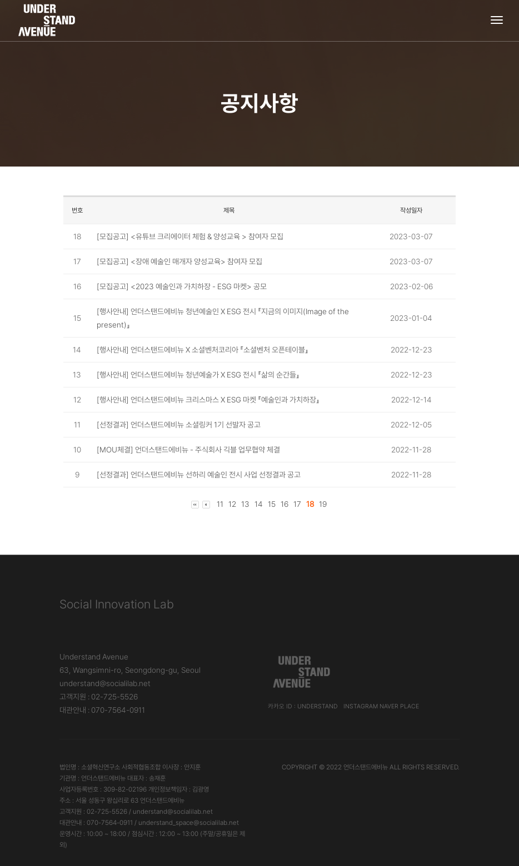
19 (323, 504)
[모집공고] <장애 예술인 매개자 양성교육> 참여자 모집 (179, 261)
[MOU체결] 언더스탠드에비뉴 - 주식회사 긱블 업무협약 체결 (188, 449)
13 (245, 504)
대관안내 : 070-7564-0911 (102, 710)
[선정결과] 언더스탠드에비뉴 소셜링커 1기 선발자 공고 (179, 424)
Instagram (360, 706)
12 (232, 504)
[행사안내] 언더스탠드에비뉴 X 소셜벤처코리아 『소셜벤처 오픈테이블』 (202, 349)
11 (220, 504)
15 (272, 504)
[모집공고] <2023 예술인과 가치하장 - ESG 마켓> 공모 (182, 286)
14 (258, 504)
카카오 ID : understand (303, 706)
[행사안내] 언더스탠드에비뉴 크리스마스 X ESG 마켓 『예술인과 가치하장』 (208, 399)
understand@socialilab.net (105, 683)
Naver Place (399, 706)
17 (297, 504)
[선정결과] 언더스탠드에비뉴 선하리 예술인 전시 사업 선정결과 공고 (199, 474)
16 (284, 504)
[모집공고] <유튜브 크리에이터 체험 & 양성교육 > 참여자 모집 (190, 236)
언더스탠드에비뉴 (365, 767)
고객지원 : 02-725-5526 (98, 696)
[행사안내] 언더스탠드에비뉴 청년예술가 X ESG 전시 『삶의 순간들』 (198, 374)
